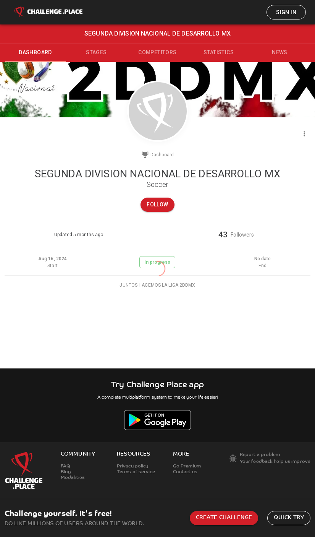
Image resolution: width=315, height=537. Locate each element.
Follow (157, 204)
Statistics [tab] (219, 52)
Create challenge (224, 518)
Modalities (73, 477)
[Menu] (304, 134)
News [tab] (280, 52)
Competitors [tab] (157, 52)
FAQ (65, 466)
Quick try (289, 518)
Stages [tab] (96, 52)
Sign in (286, 12)
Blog (66, 472)
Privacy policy (133, 466)
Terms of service (136, 472)
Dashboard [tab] (35, 52)
